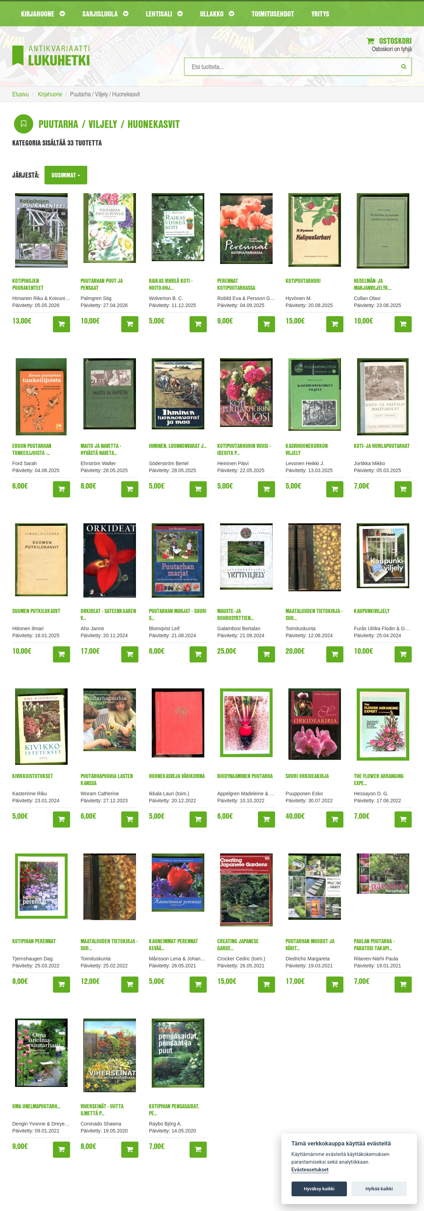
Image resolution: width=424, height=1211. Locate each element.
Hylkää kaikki (379, 1188)
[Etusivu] (50, 45)
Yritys (320, 13)
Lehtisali (164, 13)
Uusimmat (66, 175)
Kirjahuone (43, 13)
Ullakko (217, 13)
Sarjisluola (105, 13)
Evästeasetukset (310, 1170)
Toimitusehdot (273, 13)
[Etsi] (403, 66)
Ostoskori (388, 41)
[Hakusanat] (298, 67)
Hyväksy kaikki (319, 1188)
